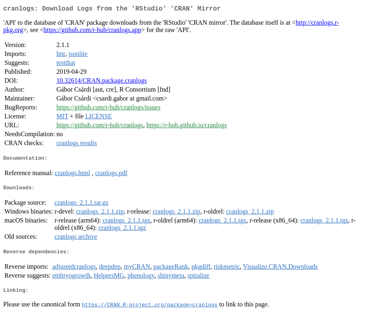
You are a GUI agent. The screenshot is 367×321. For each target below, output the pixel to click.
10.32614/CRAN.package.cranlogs (101, 82)
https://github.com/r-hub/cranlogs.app (92, 31)
